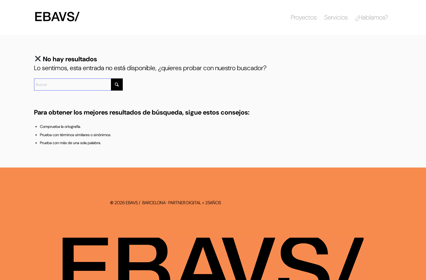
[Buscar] (78, 84)
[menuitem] (303, 17)
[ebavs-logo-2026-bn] (60, 17)
